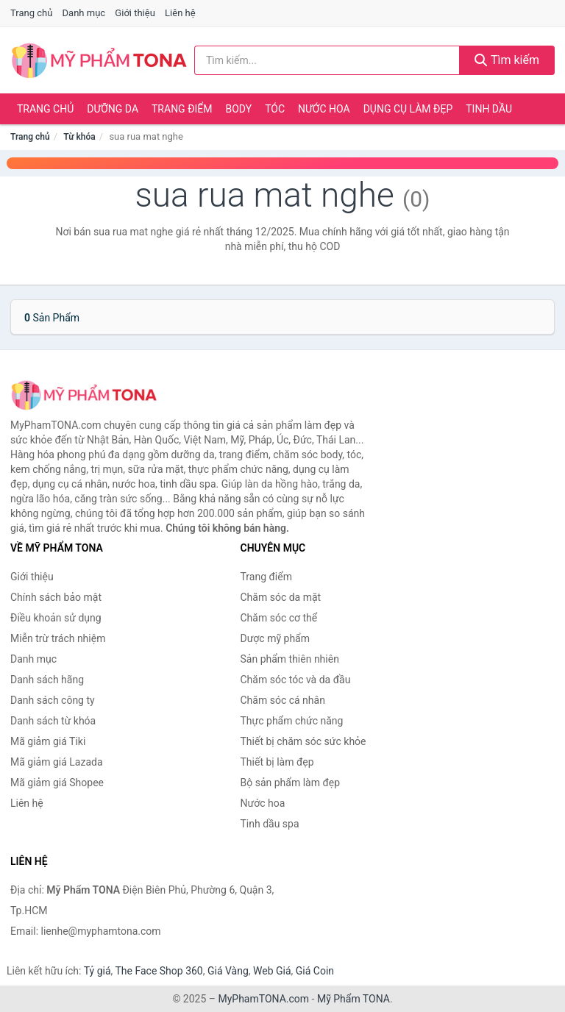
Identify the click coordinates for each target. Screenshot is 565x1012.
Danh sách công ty (52, 700)
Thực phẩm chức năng (292, 721)
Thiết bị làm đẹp (277, 762)
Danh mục (84, 12)
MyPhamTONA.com (263, 999)
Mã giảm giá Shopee (57, 782)
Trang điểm (182, 109)
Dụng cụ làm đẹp (408, 109)
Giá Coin (315, 971)
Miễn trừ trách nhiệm (57, 638)
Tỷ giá (97, 971)
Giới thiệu (134, 12)
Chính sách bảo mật (56, 597)
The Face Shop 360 (158, 971)
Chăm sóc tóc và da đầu (296, 679)
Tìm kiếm (507, 60)
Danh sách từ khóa (53, 721)
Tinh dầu (489, 109)
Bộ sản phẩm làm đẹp (291, 782)
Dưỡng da (112, 109)
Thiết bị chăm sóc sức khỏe (303, 741)
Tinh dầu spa (270, 824)
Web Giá (272, 971)
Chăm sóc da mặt (281, 597)
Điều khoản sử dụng (56, 618)
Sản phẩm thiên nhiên (290, 659)
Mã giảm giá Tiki (47, 741)
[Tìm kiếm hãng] (327, 60)
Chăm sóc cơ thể (279, 618)
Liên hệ (180, 12)
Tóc (275, 109)
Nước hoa (324, 109)
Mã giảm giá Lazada (56, 762)
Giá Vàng (228, 971)
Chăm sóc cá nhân (283, 700)
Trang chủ (31, 12)
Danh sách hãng (47, 679)
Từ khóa (79, 137)
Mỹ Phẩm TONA (353, 999)
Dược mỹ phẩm (275, 638)
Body (239, 109)
